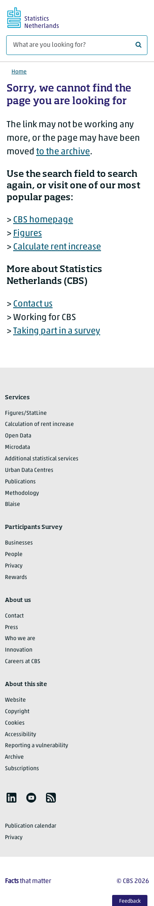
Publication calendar (30, 826)
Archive (14, 757)
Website (15, 700)
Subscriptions (22, 768)
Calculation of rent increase (39, 424)
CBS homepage (43, 220)
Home (19, 72)
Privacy (14, 566)
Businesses (19, 543)
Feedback (130, 901)
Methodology (22, 493)
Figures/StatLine (26, 413)
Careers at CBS (22, 661)
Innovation (18, 650)
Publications (20, 482)
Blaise (12, 504)
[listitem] (11, 797)
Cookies (15, 723)
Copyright (17, 711)
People (14, 554)
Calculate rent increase (57, 247)
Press (11, 627)
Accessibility (20, 734)
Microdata (17, 447)
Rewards (16, 577)
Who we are (20, 638)
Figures (27, 233)
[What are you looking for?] (76, 45)
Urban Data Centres (29, 470)
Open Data (18, 436)
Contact (14, 616)
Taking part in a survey (56, 331)
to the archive (63, 152)
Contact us (33, 304)
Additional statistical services (41, 459)
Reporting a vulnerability (36, 745)
